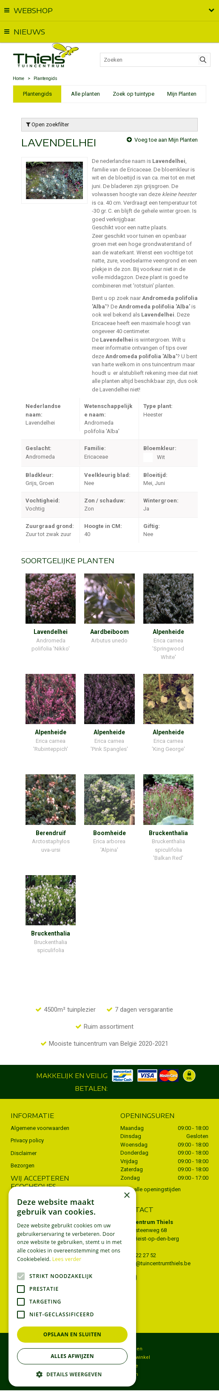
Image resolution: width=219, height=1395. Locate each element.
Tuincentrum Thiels (146, 1205)
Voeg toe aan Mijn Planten (166, 140)
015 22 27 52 (140, 1238)
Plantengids (37, 94)
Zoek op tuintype (133, 94)
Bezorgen (22, 1149)
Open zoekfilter (47, 124)
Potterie (129, 1349)
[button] (72, 1374)
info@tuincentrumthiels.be (158, 1247)
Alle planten (85, 94)
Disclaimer (24, 1136)
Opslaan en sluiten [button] (72, 1334)
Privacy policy (27, 1124)
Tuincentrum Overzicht (140, 1384)
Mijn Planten (181, 94)
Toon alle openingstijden (150, 1173)
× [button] (126, 1195)
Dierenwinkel (135, 1341)
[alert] (72, 1286)
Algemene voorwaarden (40, 1111)
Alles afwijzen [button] (72, 1356)
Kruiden (129, 1358)
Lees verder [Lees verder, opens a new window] (67, 1259)
